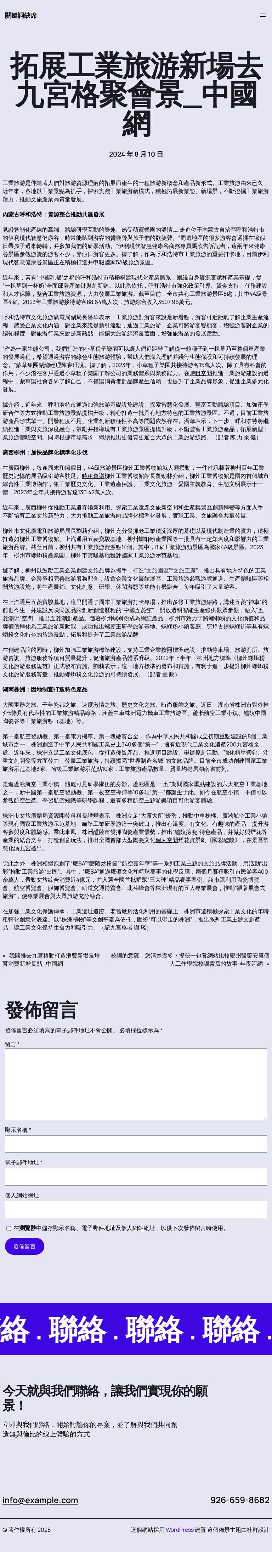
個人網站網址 (22, 1196)
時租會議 (93, 476)
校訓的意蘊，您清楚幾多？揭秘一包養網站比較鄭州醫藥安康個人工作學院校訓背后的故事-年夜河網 (190, 960)
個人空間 (166, 840)
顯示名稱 (18, 1130)
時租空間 (200, 373)
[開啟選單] (263, 15)
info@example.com (42, 1500)
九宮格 (245, 745)
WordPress (180, 1530)
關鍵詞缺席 (22, 15)
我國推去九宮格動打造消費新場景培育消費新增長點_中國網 (51, 960)
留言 (12, 1044)
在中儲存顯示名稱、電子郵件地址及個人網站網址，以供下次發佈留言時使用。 (121, 1228)
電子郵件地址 (23, 1163)
